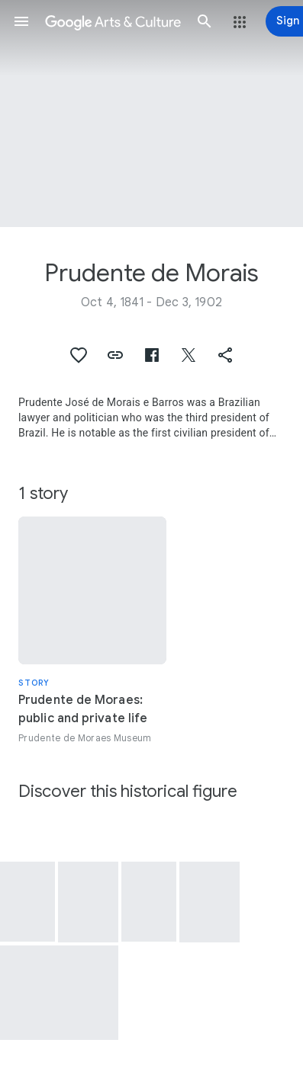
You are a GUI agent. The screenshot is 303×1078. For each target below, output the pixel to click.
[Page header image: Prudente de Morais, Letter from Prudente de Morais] (151, 113)
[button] (21, 21)
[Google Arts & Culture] (113, 21)
